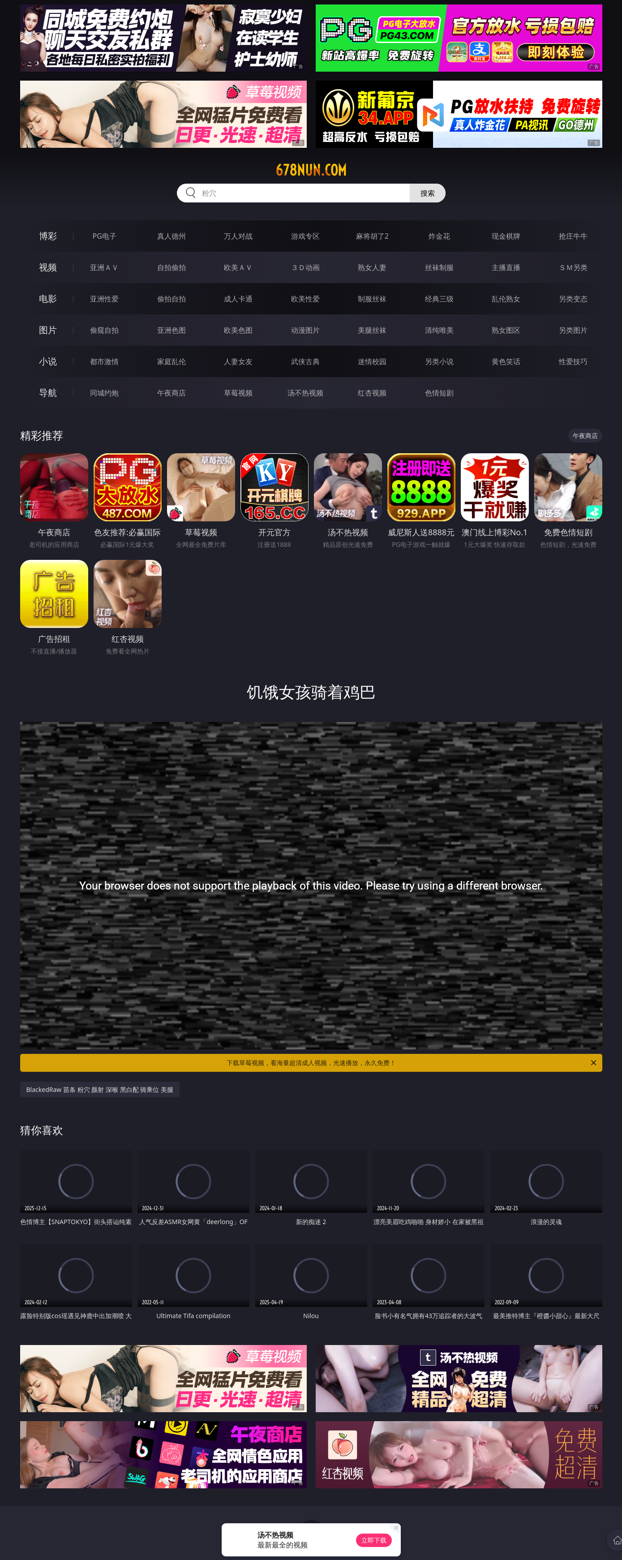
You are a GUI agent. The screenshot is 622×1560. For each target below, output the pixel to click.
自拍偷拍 (171, 267)
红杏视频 (372, 393)
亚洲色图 (171, 330)
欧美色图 (238, 330)
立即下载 (373, 1540)
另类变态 (573, 299)
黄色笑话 (506, 361)
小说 (48, 361)
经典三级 (439, 299)
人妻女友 (238, 361)
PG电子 (104, 236)
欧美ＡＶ (238, 267)
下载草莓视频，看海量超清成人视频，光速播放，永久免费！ (412, 1062)
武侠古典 (305, 361)
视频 (48, 267)
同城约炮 (104, 393)
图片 (48, 330)
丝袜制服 (439, 267)
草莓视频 (238, 393)
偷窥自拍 (104, 330)
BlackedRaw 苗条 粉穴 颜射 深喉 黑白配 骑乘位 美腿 (99, 1089)
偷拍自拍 (171, 299)
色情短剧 (439, 393)
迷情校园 (372, 361)
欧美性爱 (305, 299)
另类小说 (439, 361)
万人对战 (238, 236)
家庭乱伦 (171, 361)
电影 (48, 298)
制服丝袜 (372, 299)
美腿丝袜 (372, 330)
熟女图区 (506, 330)
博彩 (48, 236)
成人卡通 (238, 299)
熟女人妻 (372, 267)
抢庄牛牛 (573, 236)
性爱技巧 (573, 361)
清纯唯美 (439, 330)
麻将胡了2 (372, 236)
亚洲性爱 (104, 299)
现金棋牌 (506, 236)
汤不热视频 (305, 393)
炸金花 (439, 236)
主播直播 (506, 267)
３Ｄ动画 (305, 267)
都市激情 (104, 361)
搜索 (427, 193)
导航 (48, 393)
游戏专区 (305, 236)
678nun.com (311, 170)
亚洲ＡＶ (104, 267)
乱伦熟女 (506, 299)
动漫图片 (305, 330)
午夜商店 (171, 393)
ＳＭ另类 (573, 267)
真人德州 (171, 236)
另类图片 (573, 330)
